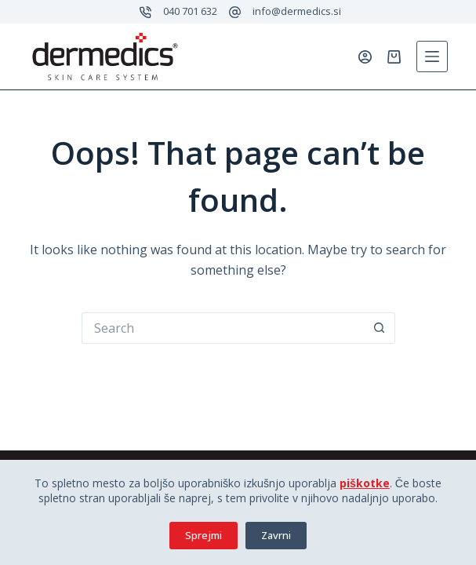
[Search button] (379, 328)
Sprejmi (203, 535)
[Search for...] (223, 328)
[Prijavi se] (365, 57)
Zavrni (276, 535)
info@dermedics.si (297, 11)
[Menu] (432, 56)
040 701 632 (190, 11)
